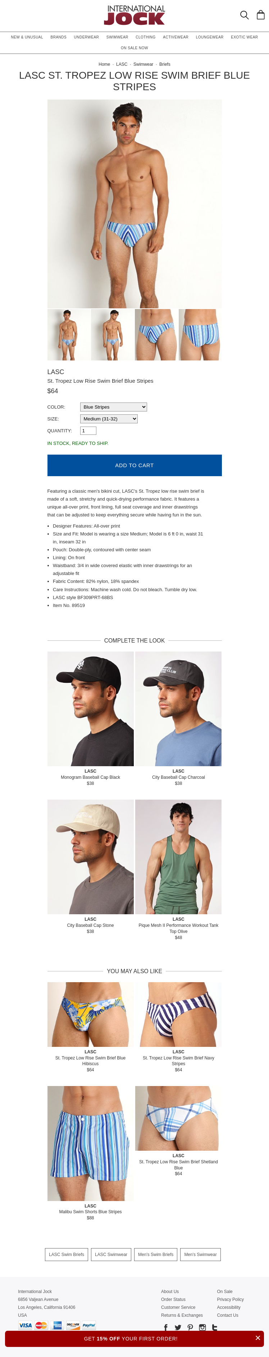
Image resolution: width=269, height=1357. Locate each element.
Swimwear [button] (117, 37)
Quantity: (59, 430)
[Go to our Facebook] (165, 1328)
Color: (56, 407)
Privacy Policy (230, 1299)
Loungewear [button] (210, 37)
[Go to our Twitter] (177, 1328)
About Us (170, 1291)
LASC (55, 372)
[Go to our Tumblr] (214, 1328)
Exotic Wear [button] (244, 37)
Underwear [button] (86, 37)
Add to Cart (134, 465)
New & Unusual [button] (27, 37)
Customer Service (178, 1307)
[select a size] (109, 418)
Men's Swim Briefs (155, 1254)
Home (104, 64)
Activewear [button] (175, 37)
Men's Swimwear (200, 1254)
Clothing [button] (146, 37)
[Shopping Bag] (260, 14)
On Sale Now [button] (134, 48)
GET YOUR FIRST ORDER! (174, 1337)
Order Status (173, 1299)
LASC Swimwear (111, 1254)
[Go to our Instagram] (202, 1328)
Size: (53, 419)
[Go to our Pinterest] (189, 1328)
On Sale (224, 1291)
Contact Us (227, 1315)
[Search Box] (244, 15)
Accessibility (228, 1307)
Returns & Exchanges (182, 1315)
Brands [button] (59, 37)
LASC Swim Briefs (66, 1254)
